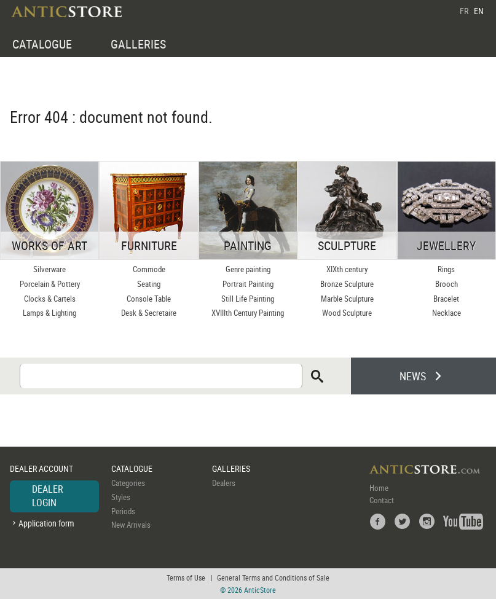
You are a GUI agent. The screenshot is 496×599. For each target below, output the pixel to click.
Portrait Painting (248, 283)
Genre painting (248, 269)
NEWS (413, 376)
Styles (120, 497)
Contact (381, 500)
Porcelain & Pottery (50, 283)
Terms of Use (186, 577)
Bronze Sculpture (347, 283)
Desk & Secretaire (148, 312)
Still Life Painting (247, 298)
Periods (123, 511)
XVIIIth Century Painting (247, 312)
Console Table (149, 298)
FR (464, 11)
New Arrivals (131, 524)
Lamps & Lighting (49, 312)
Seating (148, 283)
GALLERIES (138, 44)
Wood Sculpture (347, 312)
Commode (149, 269)
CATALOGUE (42, 44)
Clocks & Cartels (50, 298)
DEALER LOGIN (47, 495)
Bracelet (446, 298)
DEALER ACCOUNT (41, 468)
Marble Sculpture (347, 298)
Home (378, 487)
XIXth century (347, 269)
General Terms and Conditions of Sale (273, 577)
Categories (128, 482)
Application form (46, 523)
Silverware (49, 269)
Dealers (223, 482)
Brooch (446, 283)
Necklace (446, 312)
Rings (446, 269)
